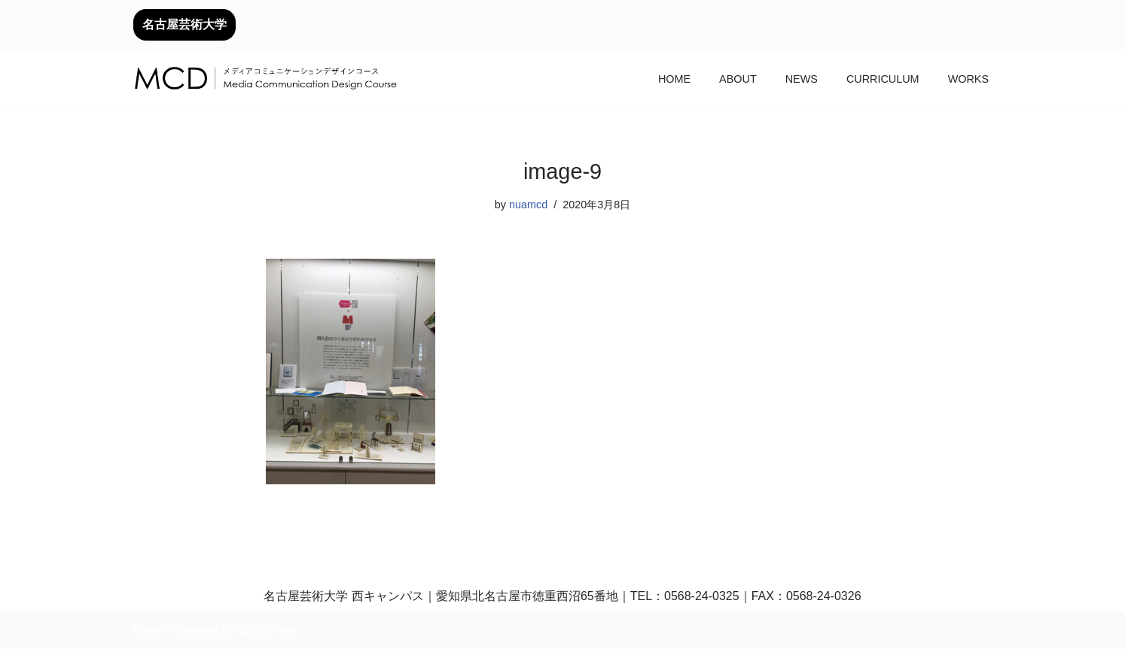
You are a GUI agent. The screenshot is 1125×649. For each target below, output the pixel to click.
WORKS (968, 79)
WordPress (267, 630)
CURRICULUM (882, 79)
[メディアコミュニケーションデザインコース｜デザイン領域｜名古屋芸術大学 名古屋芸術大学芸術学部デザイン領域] (265, 79)
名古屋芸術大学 (184, 24)
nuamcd (528, 205)
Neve (147, 630)
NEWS (801, 79)
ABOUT (738, 79)
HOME (674, 79)
